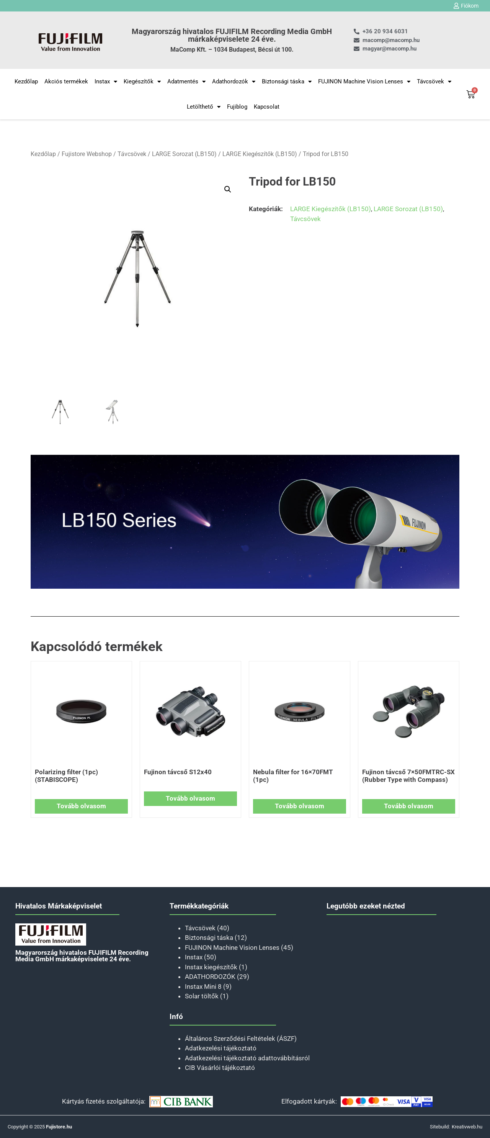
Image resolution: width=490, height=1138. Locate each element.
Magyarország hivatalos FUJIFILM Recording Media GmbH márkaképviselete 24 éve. (232, 35)
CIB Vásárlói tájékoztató (220, 1067)
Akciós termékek (66, 81)
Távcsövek (434, 81)
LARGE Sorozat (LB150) (184, 154)
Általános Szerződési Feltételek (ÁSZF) (241, 1038)
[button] (228, 189)
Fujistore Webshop (87, 154)
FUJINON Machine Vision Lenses (364, 81)
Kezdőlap (26, 81)
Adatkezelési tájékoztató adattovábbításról (247, 1058)
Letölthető (203, 107)
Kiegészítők (142, 81)
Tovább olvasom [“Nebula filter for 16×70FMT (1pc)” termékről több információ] (299, 806)
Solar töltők (202, 996)
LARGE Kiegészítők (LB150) (259, 154)
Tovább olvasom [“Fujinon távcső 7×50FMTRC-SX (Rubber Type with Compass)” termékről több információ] (408, 806)
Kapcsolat (266, 106)
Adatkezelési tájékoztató (220, 1048)
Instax (106, 81)
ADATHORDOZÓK (210, 976)
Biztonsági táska (287, 81)
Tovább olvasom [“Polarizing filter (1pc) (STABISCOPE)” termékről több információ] (81, 806)
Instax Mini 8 (203, 986)
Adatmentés (186, 81)
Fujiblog (237, 106)
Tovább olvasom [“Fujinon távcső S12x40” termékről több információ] (190, 798)
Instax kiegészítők (211, 967)
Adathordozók (233, 81)
